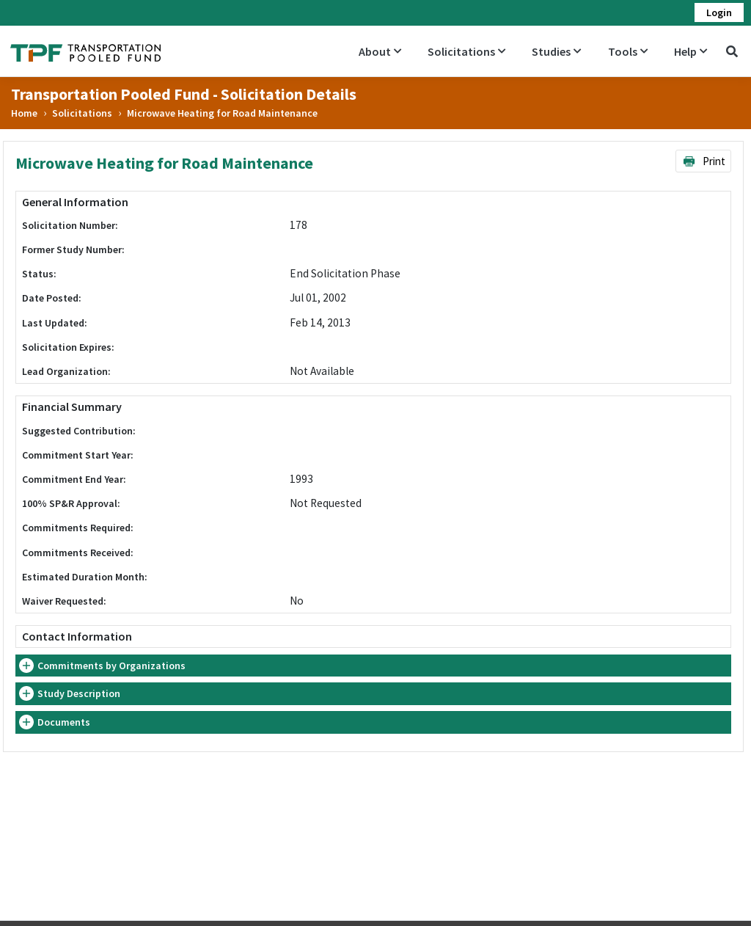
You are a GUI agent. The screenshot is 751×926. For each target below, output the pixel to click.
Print (703, 161)
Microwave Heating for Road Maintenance (222, 113)
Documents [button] (63, 722)
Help (690, 51)
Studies (556, 51)
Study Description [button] (78, 693)
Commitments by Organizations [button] (111, 665)
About (380, 51)
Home (24, 113)
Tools (628, 51)
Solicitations (466, 51)
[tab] (373, 666)
